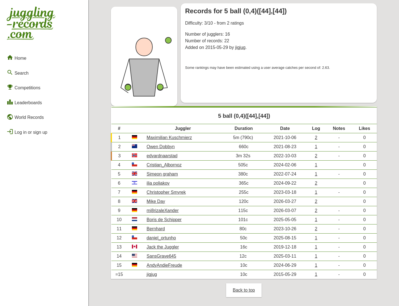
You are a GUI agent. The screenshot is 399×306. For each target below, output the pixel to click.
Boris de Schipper (164, 219)
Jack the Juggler (163, 247)
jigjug (240, 47)
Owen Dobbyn (161, 146)
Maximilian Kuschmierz (169, 137)
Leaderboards (24, 102)
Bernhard (156, 228)
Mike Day (156, 201)
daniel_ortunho (161, 238)
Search (18, 72)
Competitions (23, 87)
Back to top (244, 290)
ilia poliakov (158, 183)
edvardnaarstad (162, 155)
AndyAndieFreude (164, 265)
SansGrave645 (161, 256)
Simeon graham (162, 174)
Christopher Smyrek (166, 192)
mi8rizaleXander (163, 210)
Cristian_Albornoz (164, 165)
